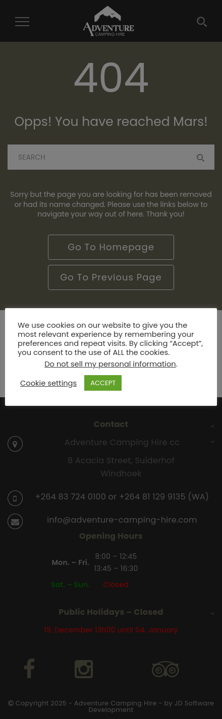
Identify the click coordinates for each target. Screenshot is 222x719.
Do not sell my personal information (110, 364)
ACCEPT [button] (103, 383)
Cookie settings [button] (48, 383)
